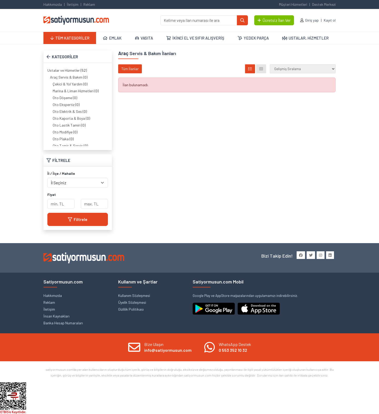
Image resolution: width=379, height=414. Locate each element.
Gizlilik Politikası (131, 309)
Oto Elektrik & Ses (67, 111)
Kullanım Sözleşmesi (134, 295)
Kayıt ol (330, 20)
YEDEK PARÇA (253, 38)
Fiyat (51, 194)
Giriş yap (312, 20)
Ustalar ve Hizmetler (63, 70)
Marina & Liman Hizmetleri (73, 91)
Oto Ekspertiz (63, 104)
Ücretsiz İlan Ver (274, 20)
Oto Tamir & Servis (68, 145)
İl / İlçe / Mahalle (61, 173)
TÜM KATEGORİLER (69, 38)
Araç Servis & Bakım (66, 77)
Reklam (89, 4)
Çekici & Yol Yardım (67, 84)
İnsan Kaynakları (56, 316)
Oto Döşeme (62, 97)
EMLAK (112, 38)
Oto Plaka (61, 139)
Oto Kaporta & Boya (69, 118)
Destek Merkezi (324, 4)
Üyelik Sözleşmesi (132, 302)
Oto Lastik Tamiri (67, 125)
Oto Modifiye (62, 132)
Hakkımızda (52, 4)
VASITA (144, 38)
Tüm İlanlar (130, 68)
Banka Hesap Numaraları (63, 323)
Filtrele (77, 219)
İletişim (72, 4)
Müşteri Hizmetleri (293, 4)
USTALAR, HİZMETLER (305, 38)
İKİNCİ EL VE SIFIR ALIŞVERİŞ (195, 38)
